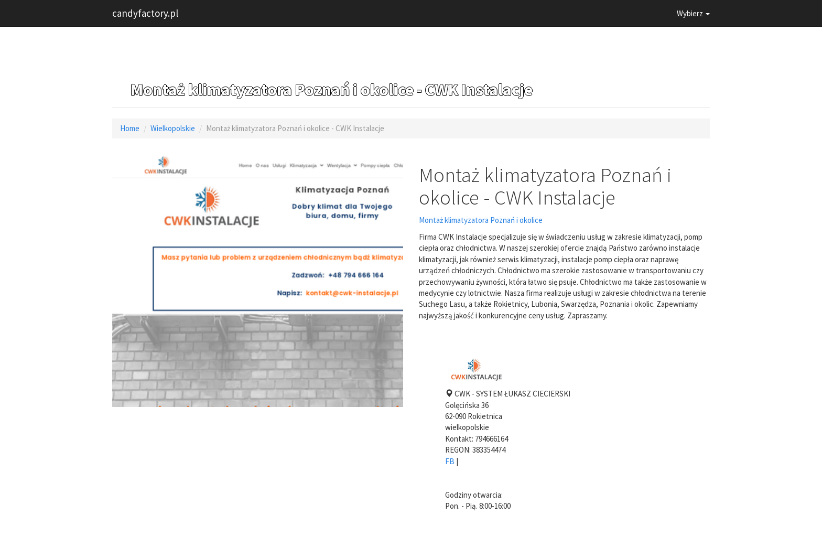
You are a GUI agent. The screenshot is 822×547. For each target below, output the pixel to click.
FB (450, 461)
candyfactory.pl (145, 13)
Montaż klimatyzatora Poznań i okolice (481, 220)
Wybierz (693, 13)
